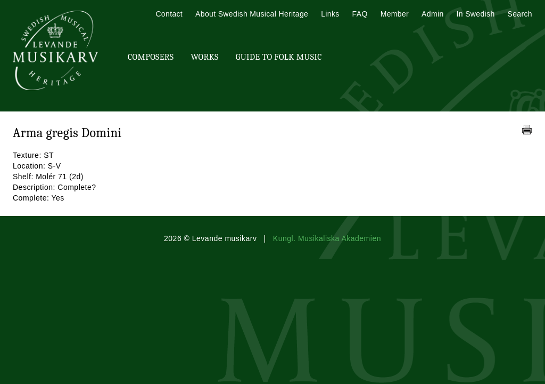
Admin (432, 14)
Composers (151, 57)
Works (204, 57)
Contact (169, 14)
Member (395, 14)
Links (330, 14)
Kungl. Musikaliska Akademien (327, 238)
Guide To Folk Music (279, 57)
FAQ (360, 14)
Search (520, 14)
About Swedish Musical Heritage (251, 14)
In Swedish (476, 14)
